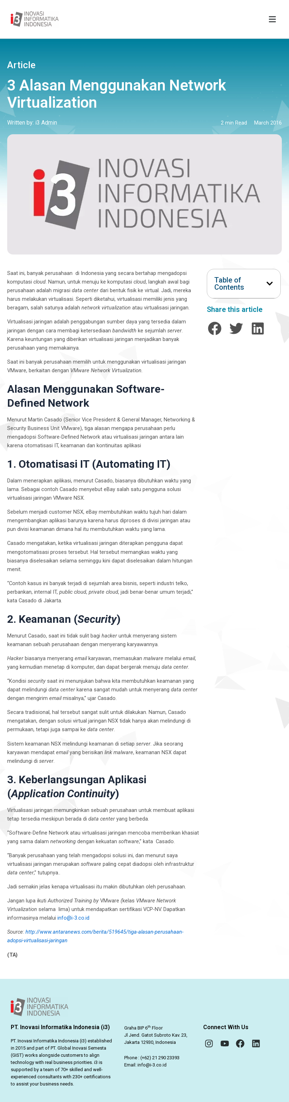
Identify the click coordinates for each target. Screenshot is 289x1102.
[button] (172, 19)
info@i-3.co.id (73, 918)
